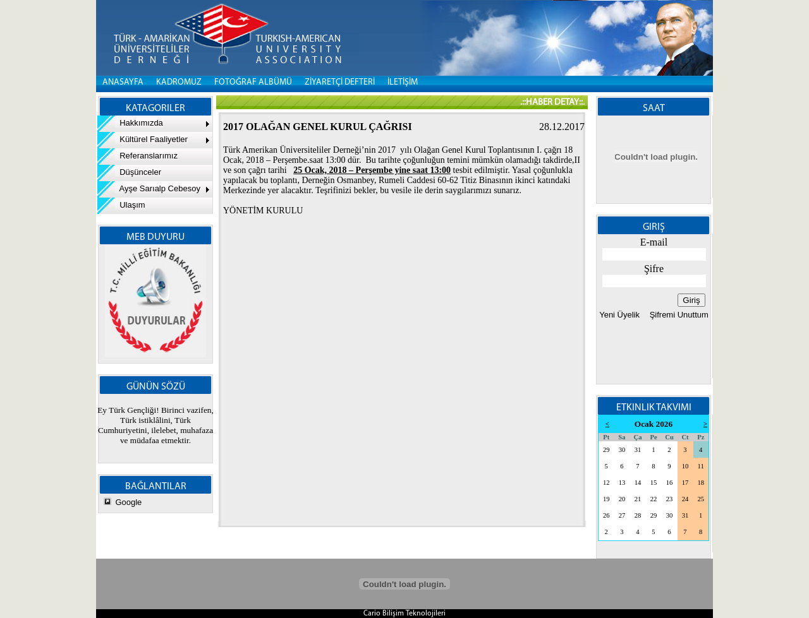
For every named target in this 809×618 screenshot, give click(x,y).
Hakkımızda (130, 123)
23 (669, 499)
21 (638, 499)
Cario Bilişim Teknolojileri (404, 613)
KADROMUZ (179, 82)
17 (685, 482)
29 (606, 449)
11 (701, 466)
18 (700, 482)
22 (653, 499)
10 (685, 466)
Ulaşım (121, 205)
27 (622, 515)
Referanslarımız (137, 155)
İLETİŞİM (402, 82)
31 (638, 449)
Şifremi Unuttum (678, 314)
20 (622, 499)
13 (622, 482)
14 (638, 482)
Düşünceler (129, 172)
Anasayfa (122, 82)
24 (685, 499)
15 (653, 482)
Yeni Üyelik (619, 314)
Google (128, 502)
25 (700, 499)
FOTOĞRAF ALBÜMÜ (253, 82)
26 (606, 515)
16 (669, 482)
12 (606, 482)
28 (638, 515)
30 (622, 449)
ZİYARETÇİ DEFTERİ (340, 82)
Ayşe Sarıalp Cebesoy (148, 188)
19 (606, 499)
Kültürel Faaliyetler (142, 139)
